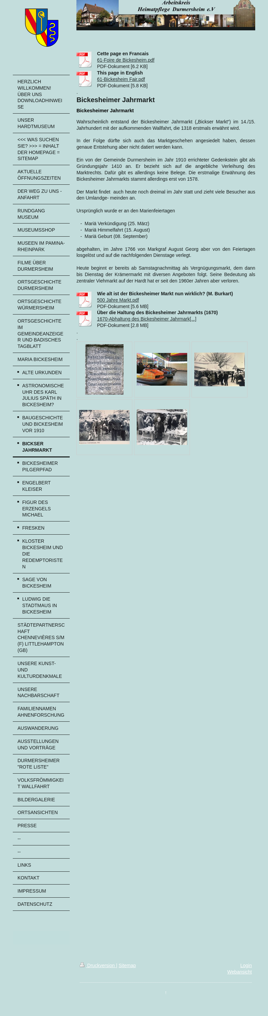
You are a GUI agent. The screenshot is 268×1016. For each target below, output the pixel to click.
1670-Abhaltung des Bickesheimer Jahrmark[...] (146, 319)
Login (246, 965)
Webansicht (239, 972)
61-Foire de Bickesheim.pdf (125, 60)
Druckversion (98, 965)
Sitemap (127, 965)
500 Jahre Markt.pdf (118, 300)
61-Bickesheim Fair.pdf (121, 79)
